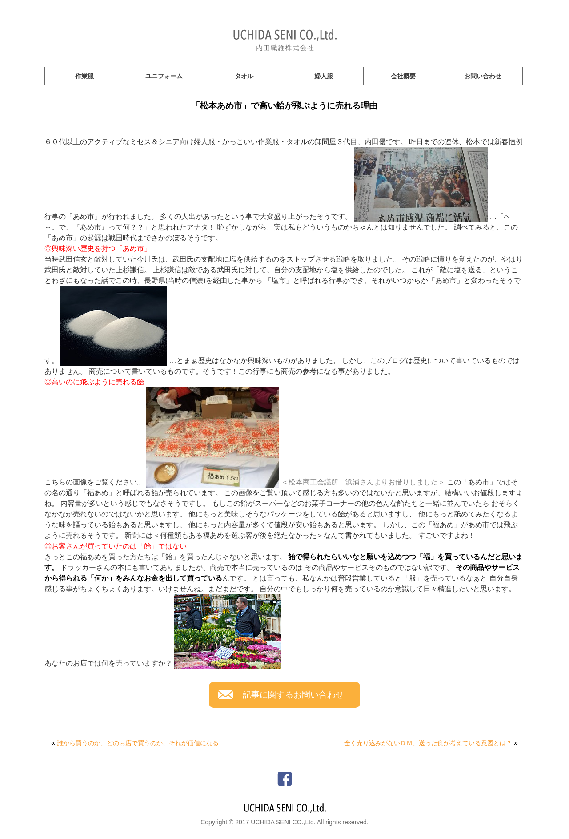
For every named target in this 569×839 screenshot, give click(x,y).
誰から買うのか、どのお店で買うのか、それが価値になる (138, 742)
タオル (244, 76)
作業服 (84, 76)
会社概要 (403, 76)
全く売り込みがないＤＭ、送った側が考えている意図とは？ (428, 742)
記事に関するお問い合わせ (293, 694)
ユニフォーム (164, 76)
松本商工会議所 (313, 482)
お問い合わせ (482, 76)
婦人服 (323, 76)
